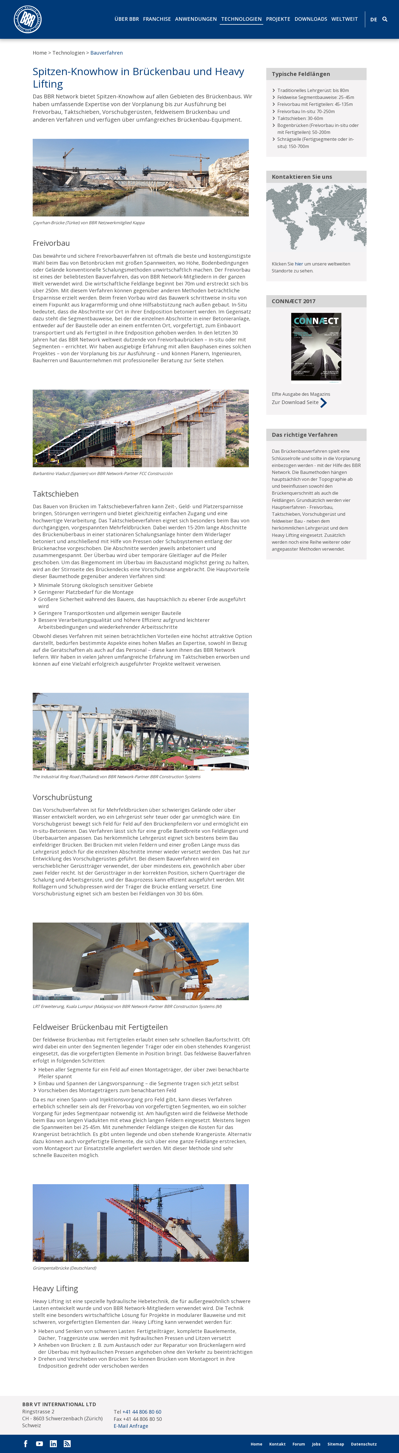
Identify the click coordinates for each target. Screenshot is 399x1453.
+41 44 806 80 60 (141, 1411)
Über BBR (126, 19)
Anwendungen (196, 19)
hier (299, 264)
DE (373, 19)
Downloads (311, 19)
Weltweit (344, 19)
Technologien (241, 19)
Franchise (157, 19)
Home (40, 52)
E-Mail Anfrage (131, 1426)
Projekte (278, 19)
